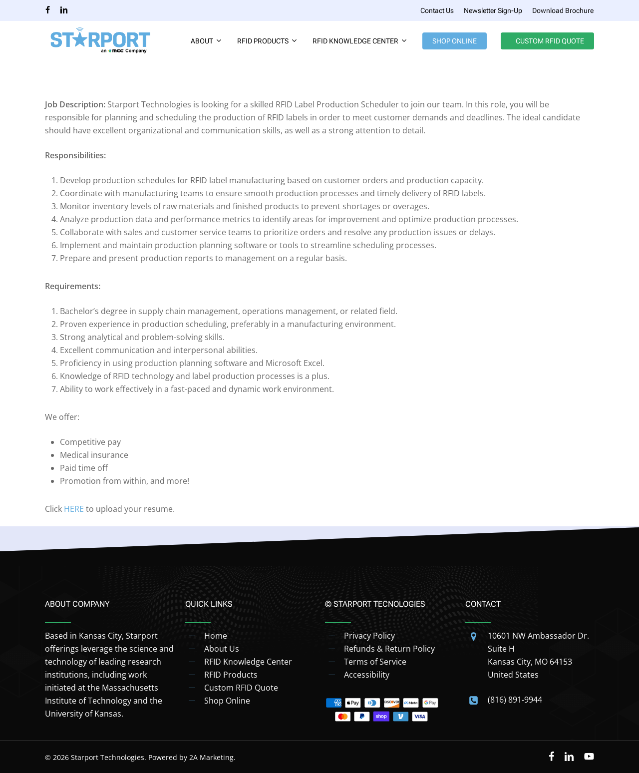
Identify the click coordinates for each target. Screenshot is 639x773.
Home (215, 635)
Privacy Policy (369, 635)
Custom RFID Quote (241, 687)
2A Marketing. (212, 757)
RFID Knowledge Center (248, 661)
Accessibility (366, 674)
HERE (74, 508)
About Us (221, 648)
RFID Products (231, 674)
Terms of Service (375, 661)
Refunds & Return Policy (389, 648)
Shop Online (227, 700)
